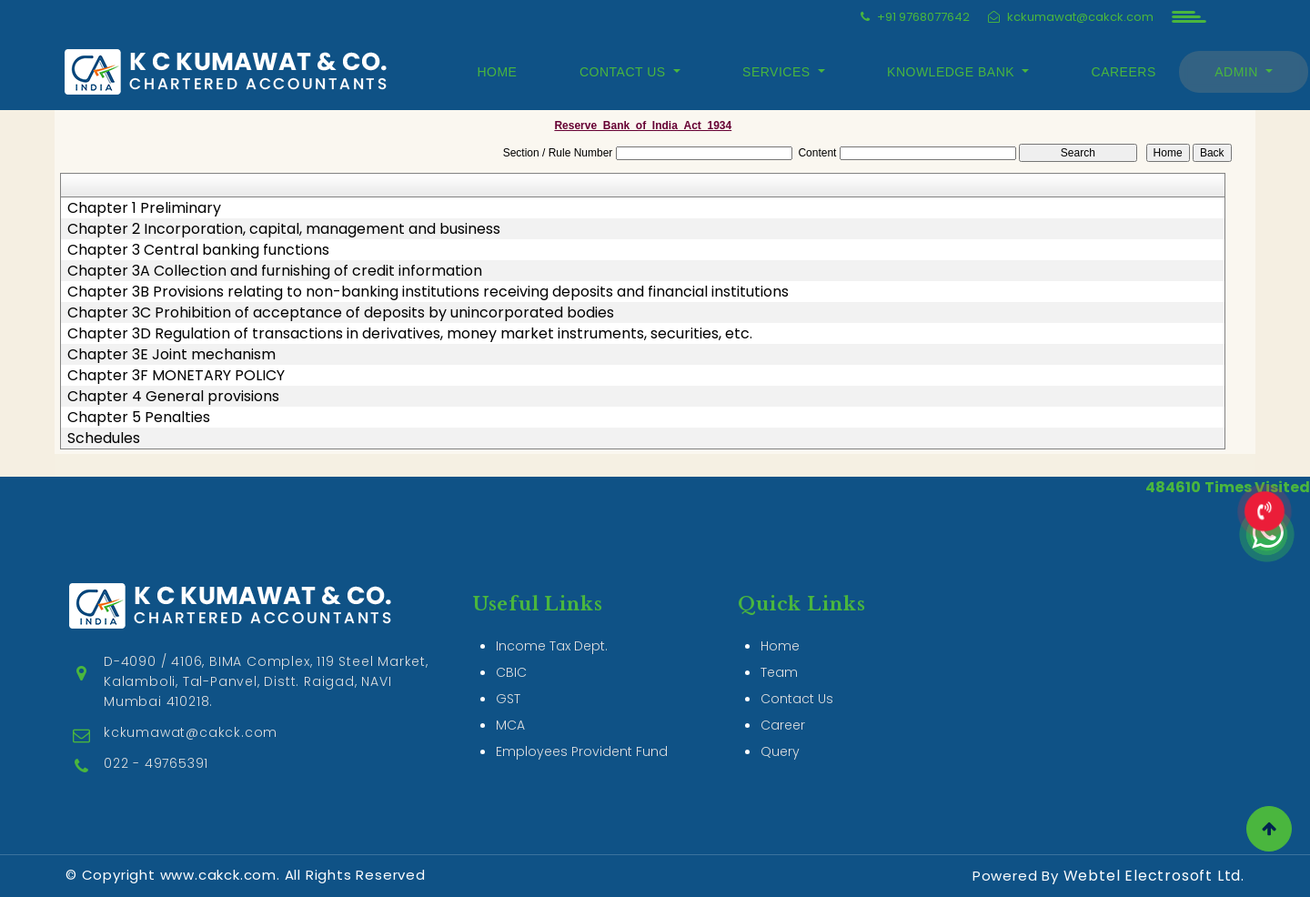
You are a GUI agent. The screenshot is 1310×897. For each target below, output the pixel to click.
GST (508, 678)
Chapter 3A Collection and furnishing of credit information (274, 271)
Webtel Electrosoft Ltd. (1153, 875)
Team (779, 651)
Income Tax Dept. (552, 625)
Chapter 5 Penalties (138, 417)
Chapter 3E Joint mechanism (171, 355)
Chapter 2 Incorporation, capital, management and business (283, 229)
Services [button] (778, 72)
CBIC (511, 651)
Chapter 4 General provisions (173, 396)
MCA (510, 704)
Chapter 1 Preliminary (144, 208)
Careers (1124, 72)
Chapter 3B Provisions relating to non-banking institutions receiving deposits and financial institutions (428, 292)
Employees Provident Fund (582, 730)
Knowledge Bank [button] (952, 72)
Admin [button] (1238, 72)
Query (780, 730)
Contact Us (797, 678)
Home (497, 72)
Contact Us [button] (624, 72)
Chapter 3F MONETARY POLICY (176, 375)
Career (783, 704)
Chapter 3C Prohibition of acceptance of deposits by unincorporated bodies (340, 313)
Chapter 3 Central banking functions (198, 250)
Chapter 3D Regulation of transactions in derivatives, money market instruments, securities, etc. (409, 334)
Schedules (103, 438)
